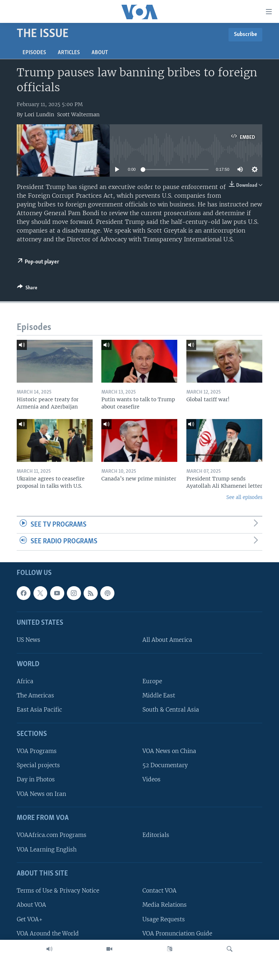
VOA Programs (37, 751)
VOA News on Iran (41, 793)
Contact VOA (159, 890)
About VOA (31, 904)
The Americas (35, 695)
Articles (69, 53)
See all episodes (244, 497)
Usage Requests (163, 918)
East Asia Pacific (39, 709)
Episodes (34, 53)
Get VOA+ (30, 918)
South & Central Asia (170, 709)
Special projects (38, 765)
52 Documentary (165, 765)
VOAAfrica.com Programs (51, 835)
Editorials (155, 835)
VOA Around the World (48, 933)
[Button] (27, 289)
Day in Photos (36, 779)
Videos (151, 779)
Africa (25, 681)
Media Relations (164, 904)
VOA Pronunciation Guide (177, 933)
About (100, 53)
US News (28, 639)
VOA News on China (169, 751)
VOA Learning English (47, 849)
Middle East (158, 695)
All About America (167, 639)
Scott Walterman (78, 114)
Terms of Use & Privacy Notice (58, 890)
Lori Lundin (39, 114)
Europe (152, 681)
